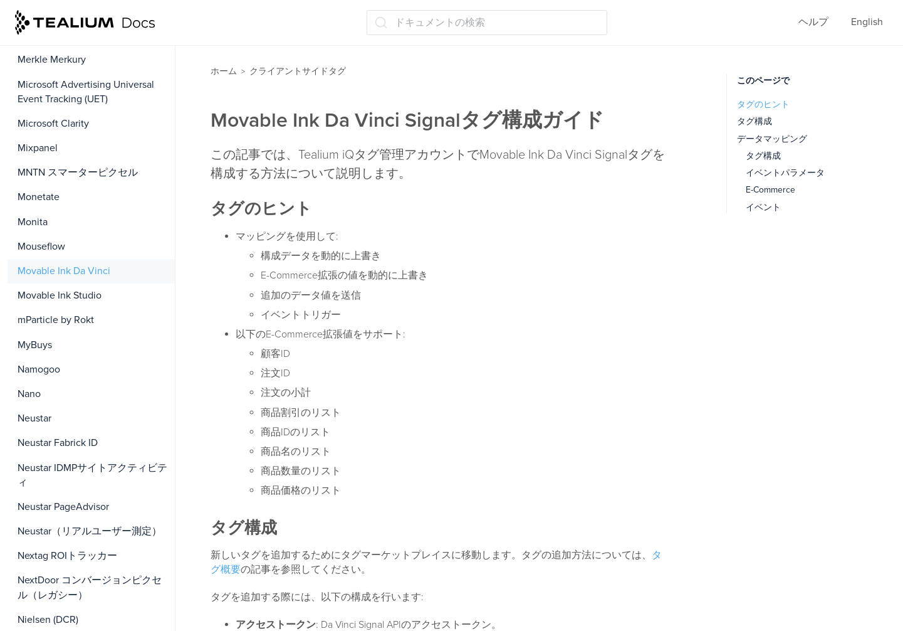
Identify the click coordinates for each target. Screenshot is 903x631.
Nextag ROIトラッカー (67, 555)
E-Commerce (770, 189)
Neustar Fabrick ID (58, 443)
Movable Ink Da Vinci (64, 271)
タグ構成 (754, 121)
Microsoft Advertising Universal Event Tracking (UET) (86, 91)
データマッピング (772, 139)
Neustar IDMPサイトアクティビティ (92, 475)
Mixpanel (38, 148)
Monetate (39, 197)
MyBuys (35, 345)
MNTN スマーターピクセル (78, 172)
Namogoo (39, 369)
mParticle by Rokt (56, 320)
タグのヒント (763, 104)
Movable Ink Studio (60, 295)
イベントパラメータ (785, 172)
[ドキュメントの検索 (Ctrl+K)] (487, 22)
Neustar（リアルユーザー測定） (90, 531)
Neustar (34, 418)
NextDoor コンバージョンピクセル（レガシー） (90, 587)
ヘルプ (813, 22)
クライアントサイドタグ (297, 71)
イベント (763, 207)
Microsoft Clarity (53, 123)
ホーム (224, 71)
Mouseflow (41, 246)
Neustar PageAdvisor (63, 507)
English (867, 22)
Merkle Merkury (52, 59)
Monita (33, 222)
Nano (29, 394)
